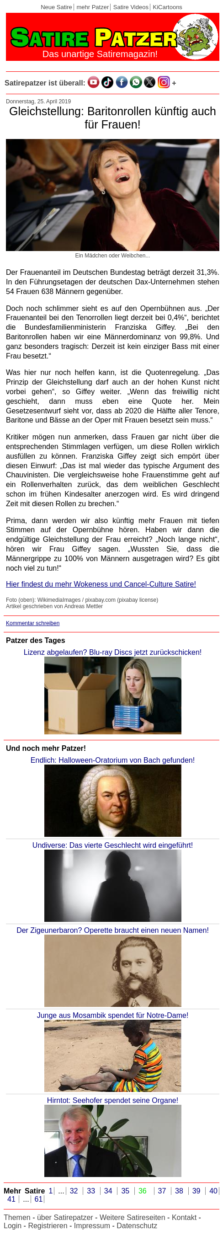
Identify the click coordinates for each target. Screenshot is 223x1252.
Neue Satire (56, 7)
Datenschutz (137, 1226)
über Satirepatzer (65, 1217)
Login (12, 1226)
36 (144, 1191)
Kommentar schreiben (32, 623)
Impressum (92, 1226)
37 (164, 1191)
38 (181, 1191)
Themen (17, 1217)
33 (93, 1191)
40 (213, 1191)
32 (76, 1191)
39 (198, 1191)
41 (12, 1199)
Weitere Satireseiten (132, 1217)
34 (110, 1191)
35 (127, 1191)
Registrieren (47, 1226)
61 (39, 1199)
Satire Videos (131, 7)
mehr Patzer (92, 7)
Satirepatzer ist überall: (45, 83)
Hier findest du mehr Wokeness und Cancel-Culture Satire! (101, 584)
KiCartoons (167, 7)
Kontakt (184, 1217)
